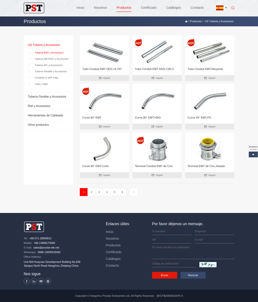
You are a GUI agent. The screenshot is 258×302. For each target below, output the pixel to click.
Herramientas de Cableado (45, 115)
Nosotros (100, 7)
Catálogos (173, 7)
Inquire (104, 78)
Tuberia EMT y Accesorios (46, 52)
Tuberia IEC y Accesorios (45, 65)
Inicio (80, 7)
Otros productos (38, 124)
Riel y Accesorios (39, 106)
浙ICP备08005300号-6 (169, 295)
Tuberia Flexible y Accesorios (48, 71)
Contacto (197, 7)
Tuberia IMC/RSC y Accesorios (49, 58)
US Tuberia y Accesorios (44, 45)
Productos (123, 7)
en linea (253, 148)
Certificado (149, 7)
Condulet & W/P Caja (43, 77)
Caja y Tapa (38, 83)
